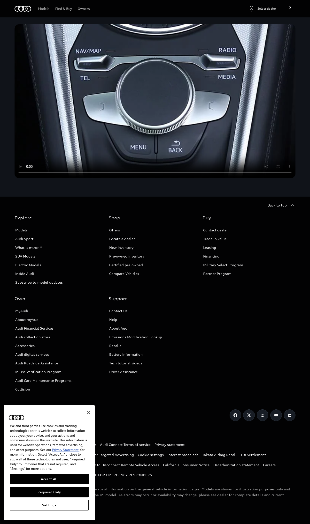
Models (21, 230)
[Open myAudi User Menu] (289, 9)
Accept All (49, 479)
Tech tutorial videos (125, 363)
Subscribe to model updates (39, 282)
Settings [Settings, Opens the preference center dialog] (49, 506)
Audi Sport (24, 239)
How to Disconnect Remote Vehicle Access (123, 465)
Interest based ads (183, 455)
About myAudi (27, 319)
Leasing (209, 247)
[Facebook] (235, 415)
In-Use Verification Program (38, 372)
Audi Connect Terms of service (125, 445)
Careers (269, 465)
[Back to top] (281, 205)
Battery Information (126, 354)
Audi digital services (32, 354)
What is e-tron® (28, 247)
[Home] (23, 9)
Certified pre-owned (126, 265)
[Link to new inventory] (63, 8)
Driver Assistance (123, 372)
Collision (22, 389)
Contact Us (118, 311)
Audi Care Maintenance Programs (43, 380)
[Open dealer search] (262, 8)
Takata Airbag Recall (219, 455)
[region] (49, 463)
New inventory (121, 247)
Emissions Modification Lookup (135, 337)
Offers (114, 230)
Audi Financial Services (34, 328)
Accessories (25, 346)
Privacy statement (170, 445)
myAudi (21, 311)
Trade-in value (215, 239)
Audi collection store (32, 337)
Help (113, 319)
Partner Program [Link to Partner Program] (217, 274)
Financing (211, 256)
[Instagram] (262, 415)
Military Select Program (223, 265)
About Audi (118, 328)
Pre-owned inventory (126, 256)
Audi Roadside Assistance (36, 363)
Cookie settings (151, 455)
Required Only (49, 492)
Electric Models (28, 265)
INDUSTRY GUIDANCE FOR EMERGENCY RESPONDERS (106, 475)
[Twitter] (249, 415)
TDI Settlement (253, 455)
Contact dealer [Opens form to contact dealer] (215, 230)
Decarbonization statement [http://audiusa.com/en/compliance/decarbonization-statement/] (236, 465)
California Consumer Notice (186, 465)
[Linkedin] (289, 415)
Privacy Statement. (65, 450)
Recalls (115, 346)
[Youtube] (276, 415)
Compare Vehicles (124, 274)
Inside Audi (24, 274)
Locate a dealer (122, 239)
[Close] (88, 413)
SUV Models (25, 256)
